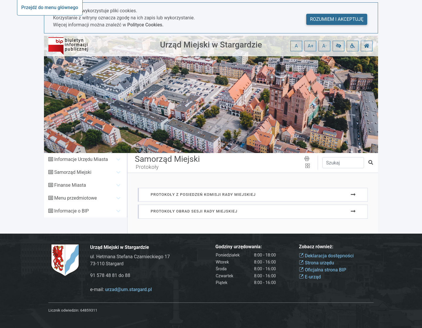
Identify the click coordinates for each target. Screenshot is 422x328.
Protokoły (147, 167)
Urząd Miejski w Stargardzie (211, 45)
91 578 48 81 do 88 (110, 275)
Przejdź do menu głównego (49, 7)
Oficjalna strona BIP (322, 270)
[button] (338, 46)
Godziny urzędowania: (238, 246)
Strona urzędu (316, 263)
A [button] (296, 46)
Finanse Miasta (70, 185)
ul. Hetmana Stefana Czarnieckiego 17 (130, 256)
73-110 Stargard (107, 263)
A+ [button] (311, 46)
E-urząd (310, 277)
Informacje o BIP (71, 211)
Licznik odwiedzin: (63, 310)
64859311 (88, 310)
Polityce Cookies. (145, 25)
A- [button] (324, 46)
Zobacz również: (316, 246)
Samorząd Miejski (72, 172)
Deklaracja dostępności (326, 256)
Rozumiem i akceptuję (336, 19)
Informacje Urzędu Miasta (81, 159)
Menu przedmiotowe (75, 198)
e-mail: (121, 289)
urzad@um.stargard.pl (128, 289)
